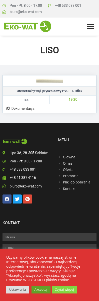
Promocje (70, 175)
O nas (67, 163)
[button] (90, 27)
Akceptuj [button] (41, 289)
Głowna (69, 157)
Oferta (68, 169)
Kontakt (69, 188)
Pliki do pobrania (76, 182)
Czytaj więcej (64, 289)
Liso (49, 50)
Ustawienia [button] (17, 289)
